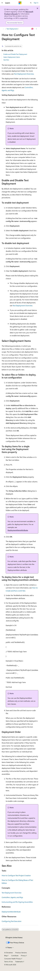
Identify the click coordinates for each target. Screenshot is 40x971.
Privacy (23, 956)
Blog (5, 956)
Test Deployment (12, 29)
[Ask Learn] (32, 29)
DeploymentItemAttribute (18, 530)
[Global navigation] (2, 3)
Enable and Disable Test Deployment (15, 54)
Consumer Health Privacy (12, 959)
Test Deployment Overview (24, 74)
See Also (6, 60)
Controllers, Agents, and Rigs (12, 897)
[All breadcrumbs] (3, 29)
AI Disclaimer (8, 953)
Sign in (36, 3)
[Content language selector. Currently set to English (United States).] (14, 937)
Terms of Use (8, 962)
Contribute (14, 956)
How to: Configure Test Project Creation (16, 875)
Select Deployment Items (11, 57)
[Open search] (31, 3)
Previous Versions (21, 953)
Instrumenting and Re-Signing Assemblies (17, 902)
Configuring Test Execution (11, 921)
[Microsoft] (20, 2)
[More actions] (36, 29)
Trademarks (19, 962)
